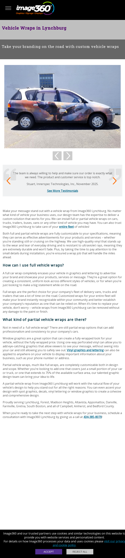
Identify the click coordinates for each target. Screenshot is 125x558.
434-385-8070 (92, 417)
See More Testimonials (62, 191)
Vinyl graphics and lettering (85, 350)
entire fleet (66, 227)
